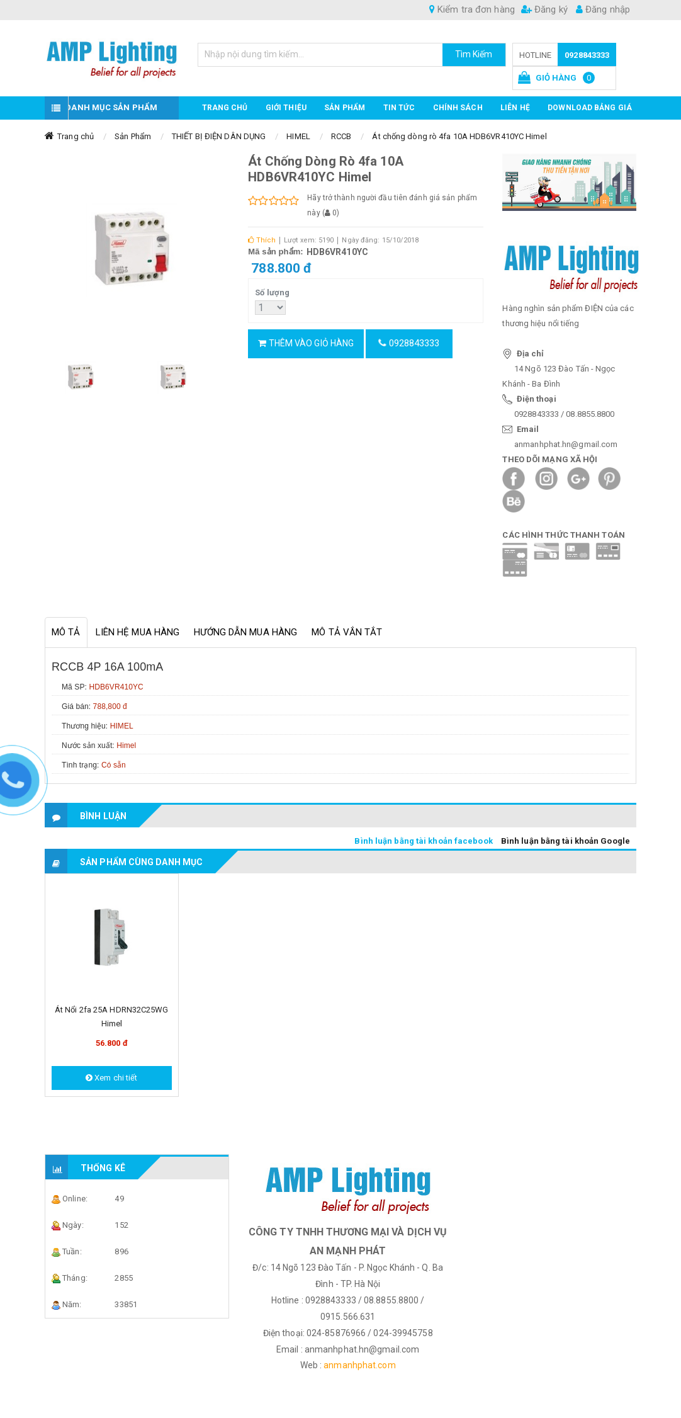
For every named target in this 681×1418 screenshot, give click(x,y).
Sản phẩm (344, 107)
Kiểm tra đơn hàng (472, 9)
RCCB (341, 136)
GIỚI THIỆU (286, 107)
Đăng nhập (603, 9)
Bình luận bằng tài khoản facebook (423, 841)
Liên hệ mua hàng (138, 632)
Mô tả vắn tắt (347, 632)
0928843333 (587, 55)
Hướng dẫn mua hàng (245, 632)
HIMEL (298, 136)
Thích (262, 240)
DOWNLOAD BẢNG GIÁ (590, 107)
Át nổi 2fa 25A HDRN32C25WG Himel (112, 1016)
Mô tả (66, 632)
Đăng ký (544, 9)
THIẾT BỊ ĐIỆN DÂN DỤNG (219, 136)
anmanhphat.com (359, 1365)
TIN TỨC (399, 107)
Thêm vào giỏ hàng (306, 343)
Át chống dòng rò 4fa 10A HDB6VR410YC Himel (459, 136)
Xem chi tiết (111, 1077)
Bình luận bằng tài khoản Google (565, 841)
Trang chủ (225, 107)
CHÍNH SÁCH (458, 107)
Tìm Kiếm (474, 54)
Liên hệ (515, 107)
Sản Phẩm (133, 136)
